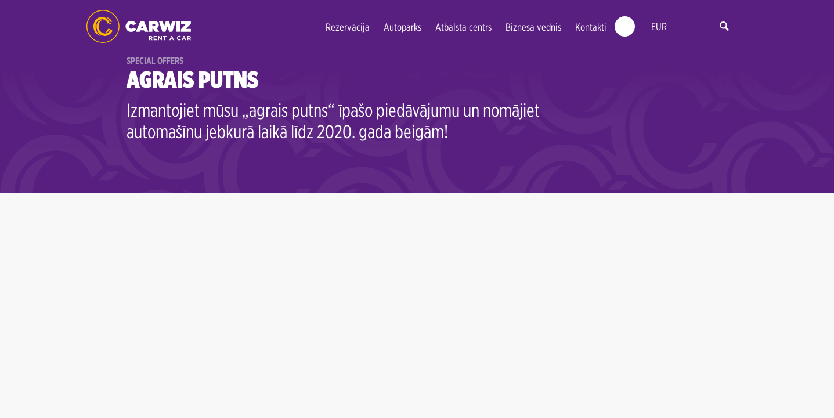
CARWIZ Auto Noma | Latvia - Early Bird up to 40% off (138, 26)
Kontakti (590, 27)
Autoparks (402, 27)
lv (684, 27)
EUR (659, 26)
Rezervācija (348, 27)
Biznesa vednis (533, 27)
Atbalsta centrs (463, 27)
